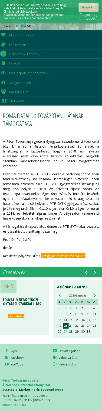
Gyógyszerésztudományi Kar (63, 256)
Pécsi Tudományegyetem (21, 380)
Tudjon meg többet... (88, 16)
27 (65, 331)
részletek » (16, 316)
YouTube (13, 364)
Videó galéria (64, 357)
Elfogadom (88, 7)
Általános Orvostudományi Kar (26, 385)
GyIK (10, 351)
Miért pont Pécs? (17, 35)
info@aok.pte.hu (14, 405)
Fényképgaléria (66, 351)
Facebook (14, 357)
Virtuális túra (64, 364)
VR (26, 26)
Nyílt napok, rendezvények (24, 72)
